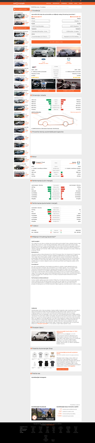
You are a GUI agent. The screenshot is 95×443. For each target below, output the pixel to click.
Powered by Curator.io (75, 404)
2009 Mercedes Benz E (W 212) (21, 68)
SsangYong (75, 432)
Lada (54, 432)
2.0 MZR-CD (72, 163)
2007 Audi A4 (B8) (18, 53)
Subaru (45, 435)
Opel (68, 430)
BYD (33, 430)
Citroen (40, 427)
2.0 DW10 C (39, 163)
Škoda (53, 440)
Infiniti (53, 426)
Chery (33, 431)
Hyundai (47, 432)
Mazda (60, 432)
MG (60, 430)
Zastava (53, 439)
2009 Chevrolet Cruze (19, 171)
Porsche (68, 432)
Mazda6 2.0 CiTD (68, 62)
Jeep (54, 429)
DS (40, 430)
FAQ (21, 431)
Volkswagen (45, 439)
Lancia (60, 426)
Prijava (59, 1)
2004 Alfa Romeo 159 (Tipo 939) (21, 127)
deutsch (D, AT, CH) (77, 1)
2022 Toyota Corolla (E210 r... (20, 156)
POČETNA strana (35, 7)
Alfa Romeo (33, 426)
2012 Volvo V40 (17, 119)
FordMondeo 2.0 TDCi (43, 62)
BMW (33, 429)
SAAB (76, 429)
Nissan (68, 429)
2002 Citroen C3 (17, 134)
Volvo (46, 440)
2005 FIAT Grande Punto (19, 75)
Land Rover (60, 427)
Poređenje (64, 3)
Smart (75, 431)
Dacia (40, 431)
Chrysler (40, 426)
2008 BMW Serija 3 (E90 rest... (21, 46)
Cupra (40, 429)
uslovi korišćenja (23, 429)
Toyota (45, 438)
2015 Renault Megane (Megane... (21, 90)
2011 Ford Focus (17, 83)
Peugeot (68, 431)
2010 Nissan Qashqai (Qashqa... (21, 105)
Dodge (47, 426)
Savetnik (48, 3)
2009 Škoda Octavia (18, 97)
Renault (75, 426)
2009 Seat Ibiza (17, 112)
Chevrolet (33, 432)
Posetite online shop (62, 369)
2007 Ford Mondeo (18, 12)
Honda (47, 431)
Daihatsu (41, 432)
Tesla (46, 437)
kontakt (24, 0)
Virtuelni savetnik (42, 323)
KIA (53, 431)
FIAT (47, 427)
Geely (47, 430)
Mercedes (68, 426)
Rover (76, 427)
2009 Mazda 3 (17, 149)
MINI (61, 431)
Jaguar (53, 427)
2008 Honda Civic (18, 142)
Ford (47, 429)
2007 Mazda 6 (17, 19)
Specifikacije (56, 3)
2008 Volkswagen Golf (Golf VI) (21, 31)
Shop (80, 3)
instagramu (72, 366)
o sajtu (14, 0)
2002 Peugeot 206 (18, 61)
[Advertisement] (88, 28)
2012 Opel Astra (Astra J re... (20, 39)
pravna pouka (19, 0)
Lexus (60, 429)
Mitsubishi (68, 427)
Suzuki (45, 436)
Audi (33, 427)
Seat (76, 430)
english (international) (66, 1)
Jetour (53, 430)
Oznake (71, 3)
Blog (76, 3)
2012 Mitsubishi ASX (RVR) (20, 164)
